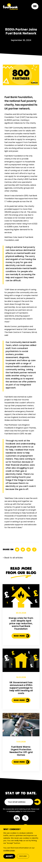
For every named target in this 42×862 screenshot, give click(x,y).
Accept (9, 856)
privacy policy (14, 811)
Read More (21, 639)
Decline (23, 856)
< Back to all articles (13, 557)
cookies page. (9, 850)
